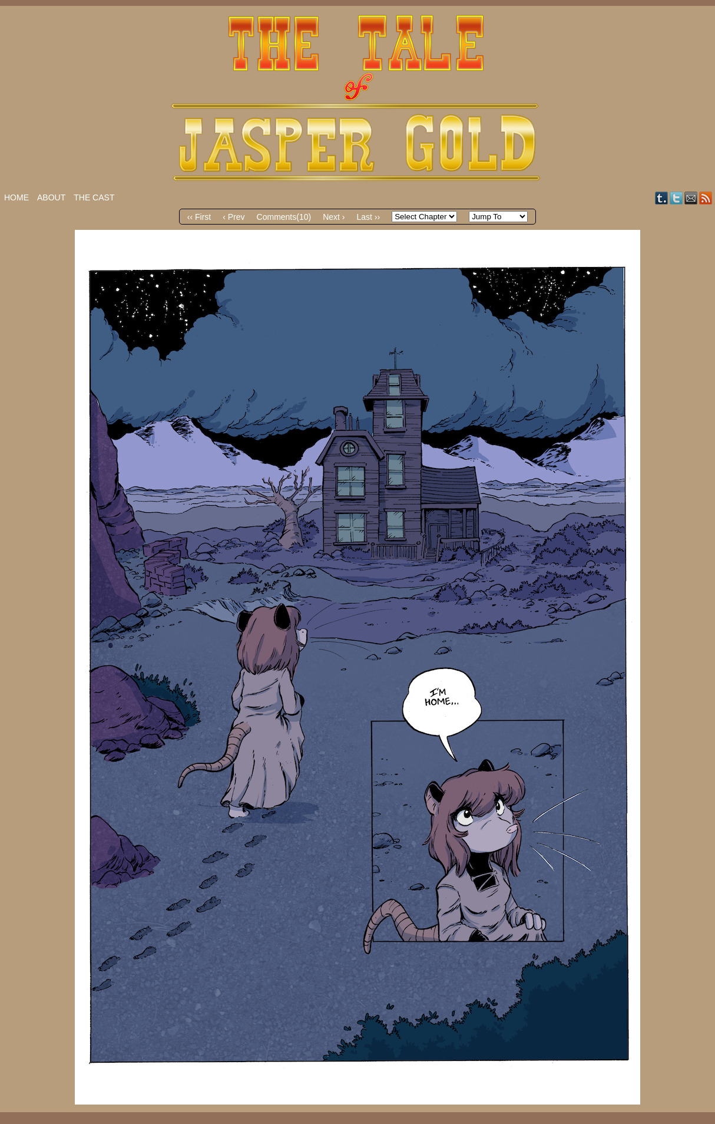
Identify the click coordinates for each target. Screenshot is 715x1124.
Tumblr (661, 197)
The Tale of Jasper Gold (357, 98)
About (51, 197)
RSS (706, 197)
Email (691, 197)
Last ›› (368, 217)
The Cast (94, 197)
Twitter (676, 197)
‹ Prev (233, 217)
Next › (334, 217)
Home (16, 197)
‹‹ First (199, 217)
